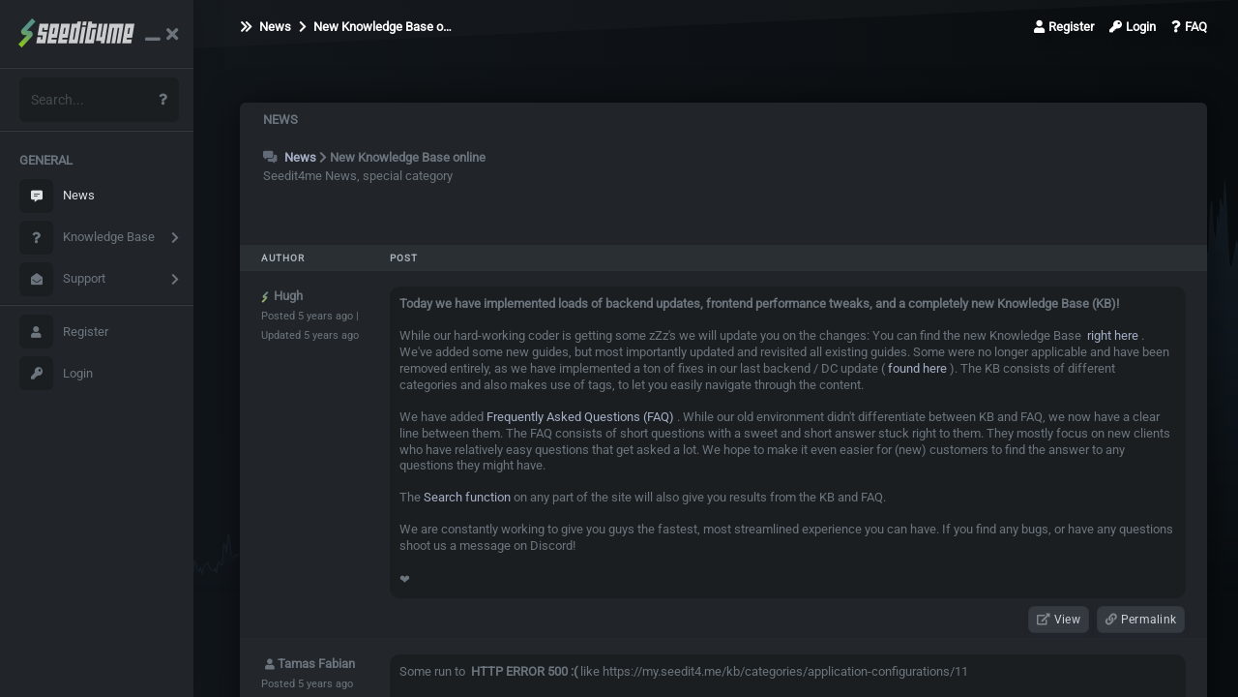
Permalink (1140, 619)
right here (1111, 335)
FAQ (1189, 26)
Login (56, 373)
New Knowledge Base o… (375, 26)
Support (62, 279)
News (57, 196)
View (1058, 619)
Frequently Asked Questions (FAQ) (580, 416)
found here (916, 368)
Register (63, 331)
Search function (467, 497)
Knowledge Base (87, 238)
